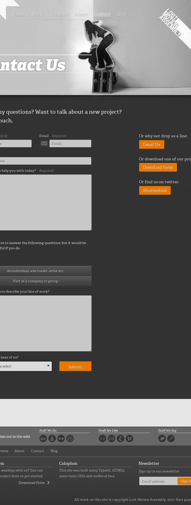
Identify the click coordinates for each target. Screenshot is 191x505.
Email (53, 136)
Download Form (158, 167)
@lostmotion (155, 190)
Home (18, 14)
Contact (102, 14)
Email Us (151, 144)
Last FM (111, 439)
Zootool (120, 438)
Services (58, 14)
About (80, 14)
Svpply (102, 438)
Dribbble (70, 438)
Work (37, 14)
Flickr (61, 438)
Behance (43, 438)
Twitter (162, 438)
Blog (122, 14)
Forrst (52, 438)
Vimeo (129, 438)
